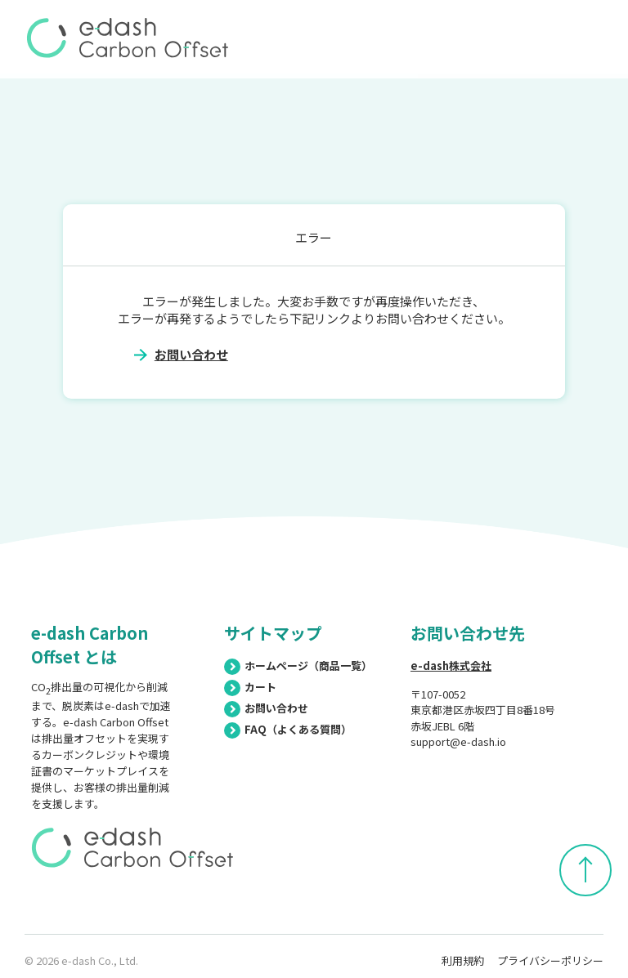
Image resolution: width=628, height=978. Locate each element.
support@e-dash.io (458, 741)
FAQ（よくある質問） (288, 729)
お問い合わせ (191, 354)
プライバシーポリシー (550, 960)
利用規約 (463, 960)
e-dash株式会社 (450, 665)
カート (250, 686)
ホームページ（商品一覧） (298, 665)
